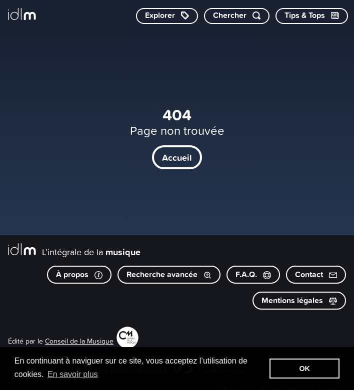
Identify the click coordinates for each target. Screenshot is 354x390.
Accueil (177, 157)
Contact (316, 274)
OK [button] (304, 369)
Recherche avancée (169, 274)
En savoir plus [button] (73, 374)
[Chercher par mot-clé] (237, 16)
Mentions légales (299, 300)
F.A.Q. (253, 274)
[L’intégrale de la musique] (22, 15)
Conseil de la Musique (79, 341)
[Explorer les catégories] (167, 16)
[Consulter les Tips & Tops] (312, 16)
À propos (79, 274)
